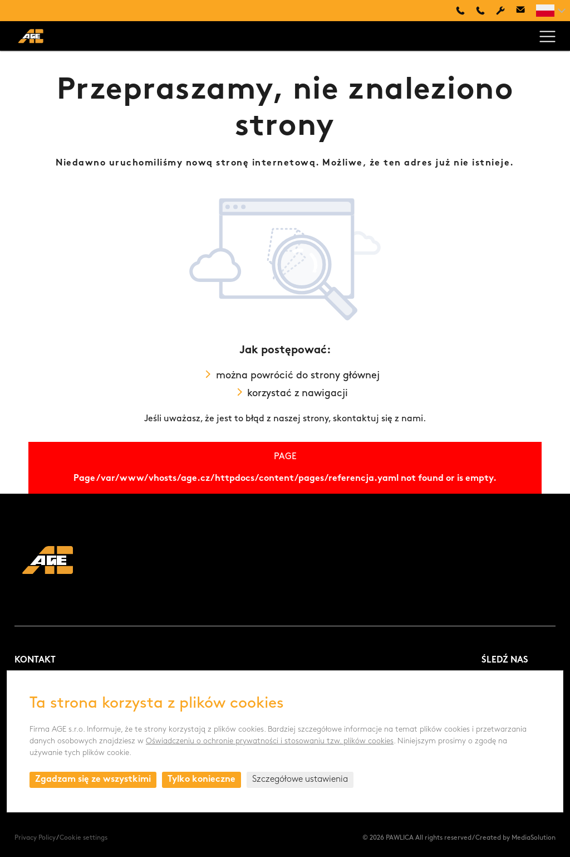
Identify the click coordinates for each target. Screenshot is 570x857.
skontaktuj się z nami (378, 419)
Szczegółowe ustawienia (300, 779)
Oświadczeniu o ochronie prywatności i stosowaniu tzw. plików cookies (270, 741)
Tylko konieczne (201, 779)
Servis (500, 10)
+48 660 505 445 (460, 10)
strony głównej (345, 376)
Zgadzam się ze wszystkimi (93, 779)
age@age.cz (520, 10)
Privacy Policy (35, 838)
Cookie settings (83, 838)
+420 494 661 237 (480, 10)
